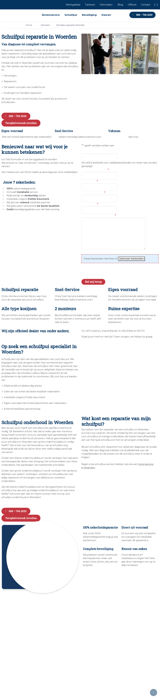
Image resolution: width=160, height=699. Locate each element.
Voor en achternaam (95, 168)
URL (84, 150)
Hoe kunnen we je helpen (98, 214)
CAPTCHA (88, 272)
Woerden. (89, 466)
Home (29, 25)
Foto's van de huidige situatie (100, 250)
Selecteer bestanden (131, 257)
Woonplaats (89, 179)
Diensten (45, 25)
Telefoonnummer (93, 191)
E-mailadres (89, 202)
